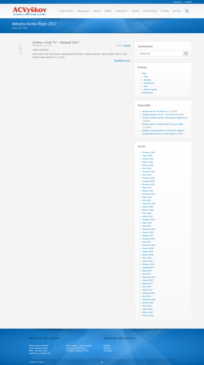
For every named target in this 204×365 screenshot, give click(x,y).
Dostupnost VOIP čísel (76, 348)
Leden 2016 (147, 309)
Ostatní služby (150, 11)
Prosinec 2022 (148, 178)
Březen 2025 (147, 165)
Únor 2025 (146, 168)
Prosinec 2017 (148, 264)
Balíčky (108, 11)
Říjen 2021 (147, 187)
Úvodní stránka (66, 11)
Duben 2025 (147, 162)
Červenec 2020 (149, 203)
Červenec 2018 (149, 245)
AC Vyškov (39, 362)
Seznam (107, 348)
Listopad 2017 (148, 267)
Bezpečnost (149, 83)
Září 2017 (146, 274)
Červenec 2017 (149, 277)
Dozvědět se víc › (122, 60)
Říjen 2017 (147, 271)
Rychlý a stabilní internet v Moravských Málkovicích (164, 118)
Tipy (145, 86)
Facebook (108, 350)
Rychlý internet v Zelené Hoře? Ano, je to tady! (162, 124)
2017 (20, 28)
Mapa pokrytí (83, 11)
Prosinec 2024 (148, 171)
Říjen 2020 (147, 197)
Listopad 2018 (148, 239)
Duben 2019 (147, 235)
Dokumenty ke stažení (39, 345)
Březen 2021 (147, 191)
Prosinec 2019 (148, 219)
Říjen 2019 (147, 223)
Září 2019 (146, 226)
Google (107, 345)
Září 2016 (146, 296)
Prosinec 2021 (148, 184)
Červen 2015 (147, 315)
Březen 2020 (147, 210)
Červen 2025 (147, 159)
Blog (144, 73)
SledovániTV (121, 11)
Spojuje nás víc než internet (154, 111)
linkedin (188, 2)
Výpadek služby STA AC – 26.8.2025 (158, 114)
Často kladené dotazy (38, 348)
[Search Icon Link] (187, 11)
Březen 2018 (147, 255)
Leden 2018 (147, 261)
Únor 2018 (146, 258)
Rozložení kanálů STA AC (77, 350)
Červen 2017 (147, 280)
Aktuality (127, 45)
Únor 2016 (146, 306)
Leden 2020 (147, 216)
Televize (135, 11)
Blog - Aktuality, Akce (38, 350)
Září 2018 (146, 242)
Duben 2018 (147, 251)
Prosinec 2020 (148, 194)
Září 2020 (146, 200)
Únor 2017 (146, 287)
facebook (177, 2)
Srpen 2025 (147, 155)
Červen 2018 (147, 248)
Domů (14, 28)
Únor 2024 (146, 175)
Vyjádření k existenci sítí (39, 353)
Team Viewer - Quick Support (79, 345)
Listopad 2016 (148, 293)
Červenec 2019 (149, 229)
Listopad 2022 (148, 181)
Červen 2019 (147, 232)
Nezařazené (147, 92)
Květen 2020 (147, 207)
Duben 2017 (147, 283)
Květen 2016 (147, 303)
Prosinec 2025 (148, 152)
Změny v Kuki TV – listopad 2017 (55, 42)
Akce (146, 76)
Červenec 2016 (149, 299)
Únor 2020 (146, 213)
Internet (97, 11)
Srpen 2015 (147, 312)
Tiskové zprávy (150, 89)
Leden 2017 (147, 290)
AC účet (177, 11)
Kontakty (165, 11)
